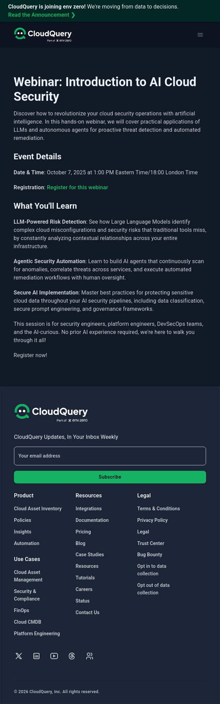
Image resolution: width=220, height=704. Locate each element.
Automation (26, 543)
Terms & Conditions (158, 508)
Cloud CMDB (27, 622)
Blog (80, 543)
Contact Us (87, 612)
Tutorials (85, 577)
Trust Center (150, 543)
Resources (87, 566)
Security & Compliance (27, 595)
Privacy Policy (152, 520)
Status (83, 601)
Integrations (89, 508)
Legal (143, 531)
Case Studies (90, 554)
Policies (22, 520)
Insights (22, 531)
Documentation (92, 520)
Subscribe (110, 477)
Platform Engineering (37, 633)
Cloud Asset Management (28, 576)
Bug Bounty (149, 554)
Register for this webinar (77, 187)
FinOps (21, 610)
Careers (84, 589)
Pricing (83, 531)
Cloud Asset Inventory (38, 508)
